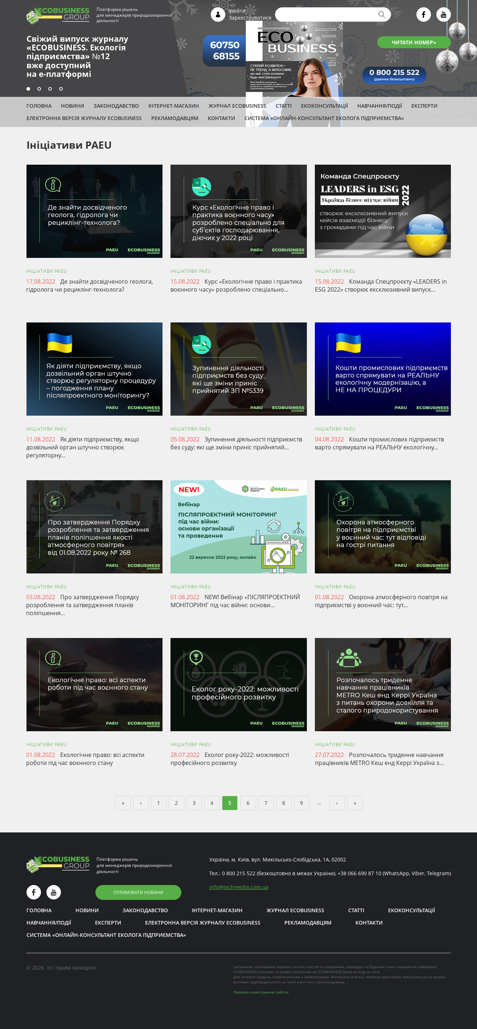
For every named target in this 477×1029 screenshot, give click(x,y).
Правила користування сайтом (260, 992)
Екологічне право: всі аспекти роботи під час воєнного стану (85, 759)
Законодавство (116, 105)
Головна (39, 105)
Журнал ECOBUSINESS (237, 105)
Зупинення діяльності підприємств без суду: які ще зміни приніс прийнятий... (236, 443)
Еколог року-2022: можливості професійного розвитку (229, 759)
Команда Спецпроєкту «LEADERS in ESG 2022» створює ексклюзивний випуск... (381, 285)
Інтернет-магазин (173, 105)
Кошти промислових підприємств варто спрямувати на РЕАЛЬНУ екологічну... (379, 443)
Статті (284, 105)
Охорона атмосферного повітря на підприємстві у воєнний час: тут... (381, 601)
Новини (72, 105)
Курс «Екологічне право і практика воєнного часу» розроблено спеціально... (236, 285)
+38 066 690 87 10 (359, 873)
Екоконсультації (324, 105)
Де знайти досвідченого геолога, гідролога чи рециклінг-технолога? (89, 285)
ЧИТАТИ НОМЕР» (414, 42)
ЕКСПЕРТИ (424, 105)
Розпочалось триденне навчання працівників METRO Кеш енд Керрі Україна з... (379, 759)
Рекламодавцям (174, 118)
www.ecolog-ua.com (361, 971)
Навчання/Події (379, 105)
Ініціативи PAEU (46, 271)
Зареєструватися (250, 17)
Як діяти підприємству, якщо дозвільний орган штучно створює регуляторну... (82, 447)
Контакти (221, 118)
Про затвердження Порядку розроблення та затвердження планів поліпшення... (82, 605)
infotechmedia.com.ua (238, 887)
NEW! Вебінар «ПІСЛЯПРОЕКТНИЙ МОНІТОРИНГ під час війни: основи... (235, 601)
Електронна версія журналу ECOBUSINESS (84, 118)
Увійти (237, 10)
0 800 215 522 (238, 873)
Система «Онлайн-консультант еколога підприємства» (324, 118)
